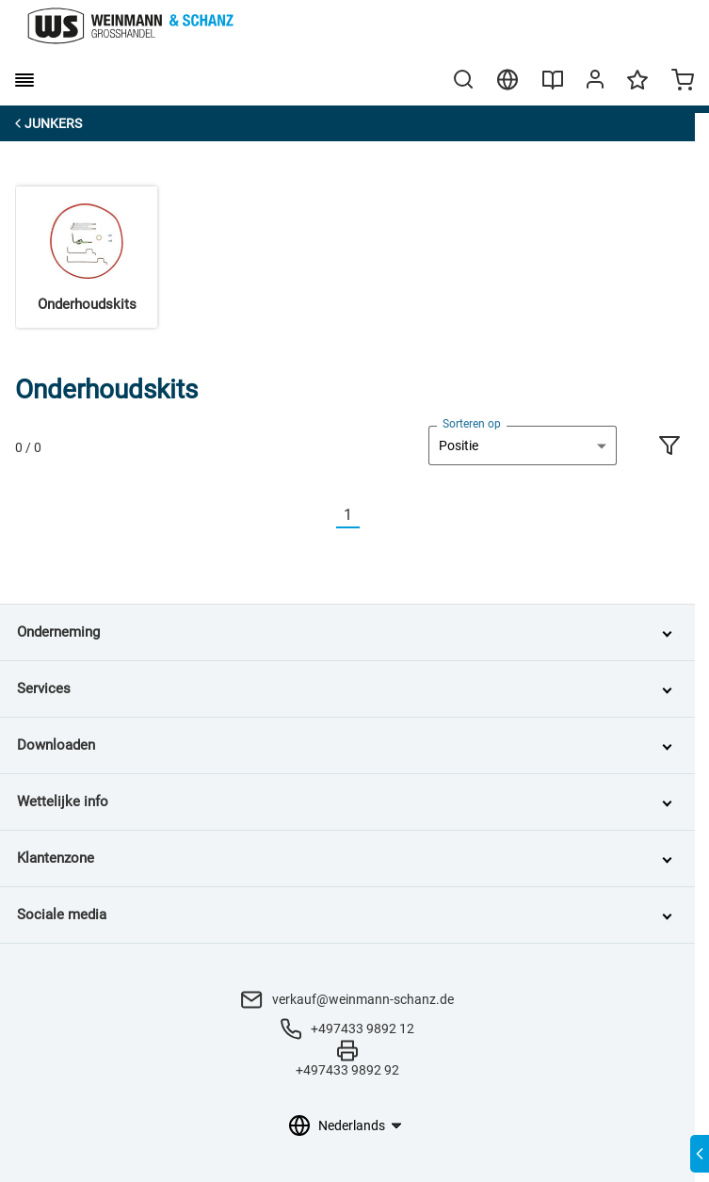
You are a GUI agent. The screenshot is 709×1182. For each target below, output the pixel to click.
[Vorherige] (325, 515)
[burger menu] (24, 80)
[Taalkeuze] (359, 1125)
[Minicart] (682, 82)
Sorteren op (472, 423)
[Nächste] (371, 515)
